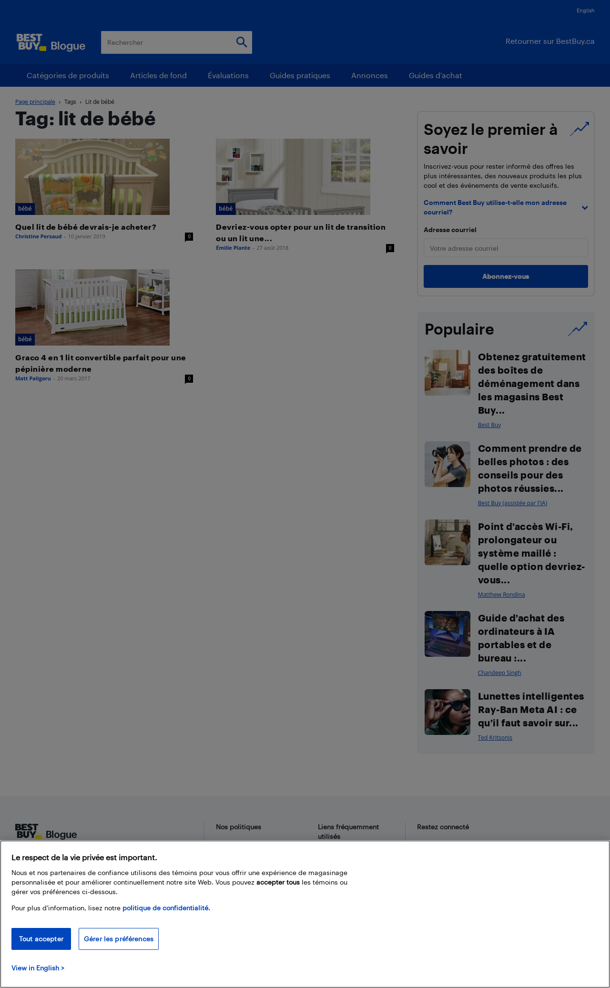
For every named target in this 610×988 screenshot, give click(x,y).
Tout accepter (41, 939)
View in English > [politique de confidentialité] (37, 968)
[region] (305, 914)
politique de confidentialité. (166, 908)
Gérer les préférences (118, 939)
